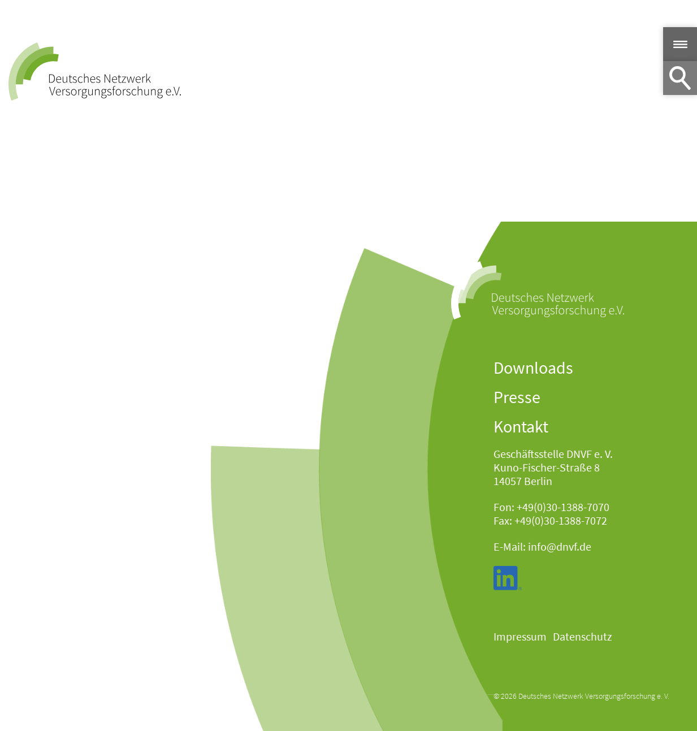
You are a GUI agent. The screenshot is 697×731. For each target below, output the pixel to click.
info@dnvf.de (559, 546)
